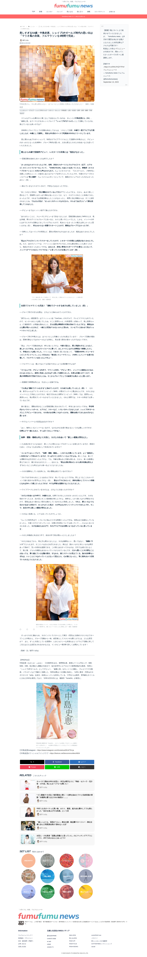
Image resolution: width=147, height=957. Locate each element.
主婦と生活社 (22, 946)
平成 (90, 110)
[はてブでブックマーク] (82, 762)
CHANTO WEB (51, 938)
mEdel (49, 944)
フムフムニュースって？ (25, 935)
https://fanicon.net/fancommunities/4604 (65, 753)
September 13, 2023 (111, 82)
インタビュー (23, 110)
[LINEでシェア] (57, 767)
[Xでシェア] (32, 762)
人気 (69, 110)
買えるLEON (73, 938)
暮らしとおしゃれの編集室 (99, 941)
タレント (57, 110)
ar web (49, 941)
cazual (93, 946)
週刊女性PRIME (51, 935)
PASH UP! (72, 941)
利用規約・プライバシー (25, 938)
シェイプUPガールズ (41, 110)
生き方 (22, 113)
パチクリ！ (94, 938)
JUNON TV (50, 947)
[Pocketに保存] (32, 767)
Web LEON (72, 935)
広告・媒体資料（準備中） (26, 941)
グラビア (31, 110)
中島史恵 (64, 110)
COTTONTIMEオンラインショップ (101, 944)
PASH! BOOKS (73, 946)
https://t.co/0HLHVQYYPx (113, 67)
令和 (82, 110)
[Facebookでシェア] (57, 762)
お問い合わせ (22, 944)
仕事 (78, 110)
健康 (86, 110)
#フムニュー (120, 49)
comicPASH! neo (96, 935)
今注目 (74, 110)
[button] (82, 767)
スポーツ (51, 110)
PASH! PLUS (73, 944)
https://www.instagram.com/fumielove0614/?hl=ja (55, 750)
